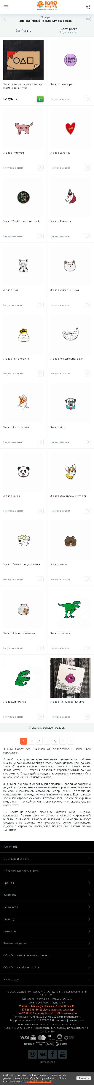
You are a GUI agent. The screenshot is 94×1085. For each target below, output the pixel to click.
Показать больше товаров (47, 727)
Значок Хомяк (58, 564)
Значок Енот (10, 290)
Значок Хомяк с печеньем (19, 633)
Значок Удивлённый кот (64, 290)
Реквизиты (47, 907)
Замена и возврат (47, 943)
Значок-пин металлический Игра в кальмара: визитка (23, 86)
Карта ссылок (47, 1061)
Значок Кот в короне (16, 358)
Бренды (47, 883)
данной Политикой (38, 1081)
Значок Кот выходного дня (66, 358)
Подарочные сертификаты (47, 871)
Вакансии (47, 931)
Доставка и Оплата (47, 858)
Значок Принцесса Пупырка (67, 701)
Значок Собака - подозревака (21, 564)
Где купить (47, 846)
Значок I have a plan (62, 84)
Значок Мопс (58, 427)
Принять (83, 1078)
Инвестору (47, 979)
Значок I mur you (13, 152)
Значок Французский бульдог (68, 496)
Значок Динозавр (60, 633)
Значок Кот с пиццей (16, 427)
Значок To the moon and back (21, 221)
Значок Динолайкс (14, 701)
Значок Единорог (60, 221)
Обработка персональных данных (47, 955)
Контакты (47, 895)
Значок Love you (60, 152)
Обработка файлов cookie (47, 967)
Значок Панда (11, 496)
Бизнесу (47, 919)
